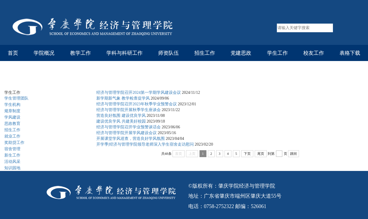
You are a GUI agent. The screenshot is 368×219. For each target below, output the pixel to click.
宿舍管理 (12, 149)
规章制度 (12, 111)
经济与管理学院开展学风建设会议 (126, 133)
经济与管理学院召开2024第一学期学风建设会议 (138, 92)
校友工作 (313, 53)
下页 (247, 154)
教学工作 (80, 53)
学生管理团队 (16, 98)
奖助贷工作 (14, 142)
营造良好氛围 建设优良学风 (121, 115)
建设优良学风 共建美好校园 (121, 121)
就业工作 (12, 136)
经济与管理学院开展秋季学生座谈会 (128, 110)
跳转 (293, 154)
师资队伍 (168, 53)
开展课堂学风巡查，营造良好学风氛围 (130, 138)
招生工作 (204, 53)
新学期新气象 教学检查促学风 (123, 98)
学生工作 (277, 53)
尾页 (260, 154)
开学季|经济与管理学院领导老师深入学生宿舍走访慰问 (145, 144)
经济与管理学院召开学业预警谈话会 (128, 127)
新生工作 (12, 155)
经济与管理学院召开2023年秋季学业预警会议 (136, 104)
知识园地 (12, 168)
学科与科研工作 (124, 53)
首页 (13, 53)
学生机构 (12, 104)
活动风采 (12, 161)
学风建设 (76, 78)
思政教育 (12, 123)
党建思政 (241, 53)
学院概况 (44, 53)
